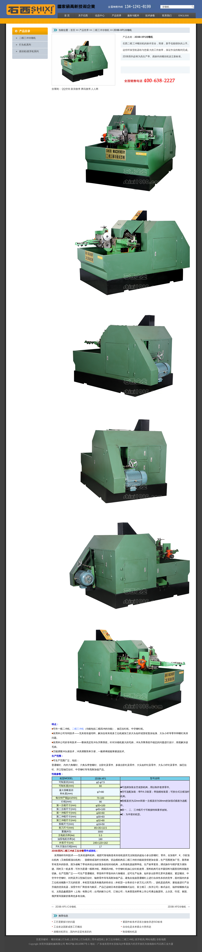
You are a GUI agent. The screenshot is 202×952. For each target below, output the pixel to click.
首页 (72, 30)
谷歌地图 (161, 939)
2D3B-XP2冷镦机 (177, 906)
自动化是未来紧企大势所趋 (137, 926)
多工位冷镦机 (113, 939)
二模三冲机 (128, 939)
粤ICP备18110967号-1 (77, 944)
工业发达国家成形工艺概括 (68, 926)
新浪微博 (75, 89)
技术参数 (150, 15)
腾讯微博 (86, 89)
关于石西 (83, 15)
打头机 (65, 939)
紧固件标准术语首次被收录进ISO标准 (142, 922)
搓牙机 (75, 939)
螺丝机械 (56, 939)
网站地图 (150, 939)
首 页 (67, 15)
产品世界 (116, 15)
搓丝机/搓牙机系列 (29, 51)
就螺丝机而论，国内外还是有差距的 (73, 931)
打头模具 (85, 939)
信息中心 (100, 15)
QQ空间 (66, 89)
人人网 (94, 89)
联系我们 (167, 15)
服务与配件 (133, 15)
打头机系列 (25, 44)
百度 (38, 939)
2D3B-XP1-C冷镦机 (65, 906)
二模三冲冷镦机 (27, 38)
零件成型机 (98, 939)
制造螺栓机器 (130, 931)
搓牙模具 (139, 939)
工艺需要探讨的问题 (64, 922)
